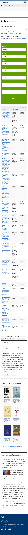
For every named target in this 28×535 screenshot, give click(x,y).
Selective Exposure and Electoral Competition (5, 271)
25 (13, 338)
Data (9, 38)
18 (18, 336)
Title (3, 109)
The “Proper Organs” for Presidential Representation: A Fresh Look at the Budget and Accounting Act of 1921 (6, 178)
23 (8, 338)
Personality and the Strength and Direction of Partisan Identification (6, 115)
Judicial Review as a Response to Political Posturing (6, 262)
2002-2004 (9, 506)
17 (15, 336)
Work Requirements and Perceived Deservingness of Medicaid (5, 291)
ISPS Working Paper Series (9, 375)
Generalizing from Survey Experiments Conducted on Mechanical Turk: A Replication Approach (5, 310)
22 (5, 338)
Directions (12, 526)
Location (4, 75)
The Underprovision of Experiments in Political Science (6, 327)
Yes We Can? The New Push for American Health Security (6, 320)
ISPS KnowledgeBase (20, 38)
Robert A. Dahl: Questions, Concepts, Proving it (6, 227)
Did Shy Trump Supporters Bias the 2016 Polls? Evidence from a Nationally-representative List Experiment (6, 236)
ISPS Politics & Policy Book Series (11, 459)
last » (23, 338)
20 (23, 336)
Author (4, 46)
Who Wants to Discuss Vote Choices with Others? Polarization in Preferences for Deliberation (6, 248)
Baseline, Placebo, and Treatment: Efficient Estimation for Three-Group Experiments (5, 130)
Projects (3, 38)
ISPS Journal (13, 470)
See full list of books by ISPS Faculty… (12, 446)
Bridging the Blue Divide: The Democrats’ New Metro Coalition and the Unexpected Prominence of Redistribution (6, 207)
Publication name (6, 60)
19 (20, 336)
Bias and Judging (4, 283)
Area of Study (5, 67)
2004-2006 (15, 506)
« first (3, 336)
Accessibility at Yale (21, 526)
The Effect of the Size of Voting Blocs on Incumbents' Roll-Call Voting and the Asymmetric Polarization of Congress (6, 145)
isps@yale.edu (6, 526)
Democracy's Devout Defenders (5, 155)
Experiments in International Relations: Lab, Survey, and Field (6, 299)
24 (10, 338)
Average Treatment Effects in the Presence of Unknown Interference (5, 219)
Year (3, 82)
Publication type (6, 89)
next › (18, 338)
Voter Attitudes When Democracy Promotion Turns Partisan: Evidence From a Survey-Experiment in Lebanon (6, 193)
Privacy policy (4, 521)
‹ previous (9, 336)
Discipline (4, 53)
